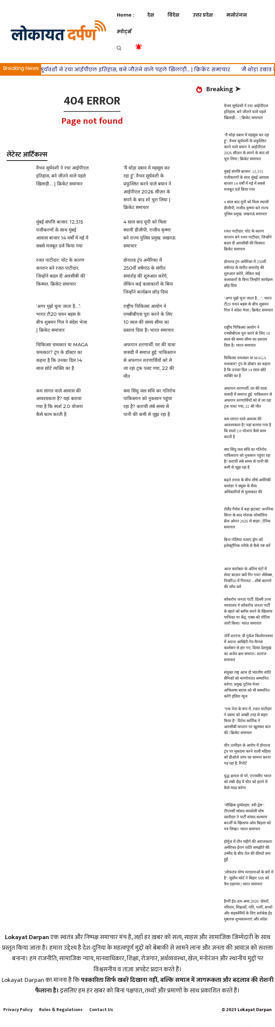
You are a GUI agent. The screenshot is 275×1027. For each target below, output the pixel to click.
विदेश (173, 15)
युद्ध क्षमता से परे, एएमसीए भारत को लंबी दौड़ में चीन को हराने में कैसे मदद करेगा (247, 782)
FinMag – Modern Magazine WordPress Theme (191, 1025)
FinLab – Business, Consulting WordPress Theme (164, 1025)
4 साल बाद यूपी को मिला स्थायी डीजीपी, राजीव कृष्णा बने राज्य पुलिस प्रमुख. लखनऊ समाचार (246, 208)
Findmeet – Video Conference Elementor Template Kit (101, 1025)
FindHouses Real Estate (70, 1025)
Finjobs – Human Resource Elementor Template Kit (149, 1025)
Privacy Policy (18, 1009)
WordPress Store (63, 1025)
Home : (125, 15)
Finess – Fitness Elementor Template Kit (135, 1025)
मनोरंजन (236, 15)
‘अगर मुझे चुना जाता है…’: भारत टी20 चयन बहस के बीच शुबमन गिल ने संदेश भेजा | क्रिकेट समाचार (248, 304)
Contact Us (101, 1009)
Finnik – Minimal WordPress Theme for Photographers (206, 1025)
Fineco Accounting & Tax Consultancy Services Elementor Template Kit (118, 1025)
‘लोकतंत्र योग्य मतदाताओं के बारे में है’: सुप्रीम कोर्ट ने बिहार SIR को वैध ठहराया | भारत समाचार (248, 878)
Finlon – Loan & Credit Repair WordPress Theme (178, 1025)
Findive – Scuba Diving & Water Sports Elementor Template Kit (84, 1025)
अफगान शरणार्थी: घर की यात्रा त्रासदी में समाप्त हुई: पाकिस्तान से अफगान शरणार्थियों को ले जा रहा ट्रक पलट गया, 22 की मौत (149, 360)
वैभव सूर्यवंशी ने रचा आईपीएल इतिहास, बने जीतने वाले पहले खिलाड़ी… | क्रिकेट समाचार (135, 69)
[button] (119, 48)
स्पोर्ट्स (124, 31)
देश (150, 15)
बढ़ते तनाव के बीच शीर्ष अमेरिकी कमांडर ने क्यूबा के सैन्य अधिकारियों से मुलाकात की (247, 486)
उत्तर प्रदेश (203, 15)
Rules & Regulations (61, 1009)
